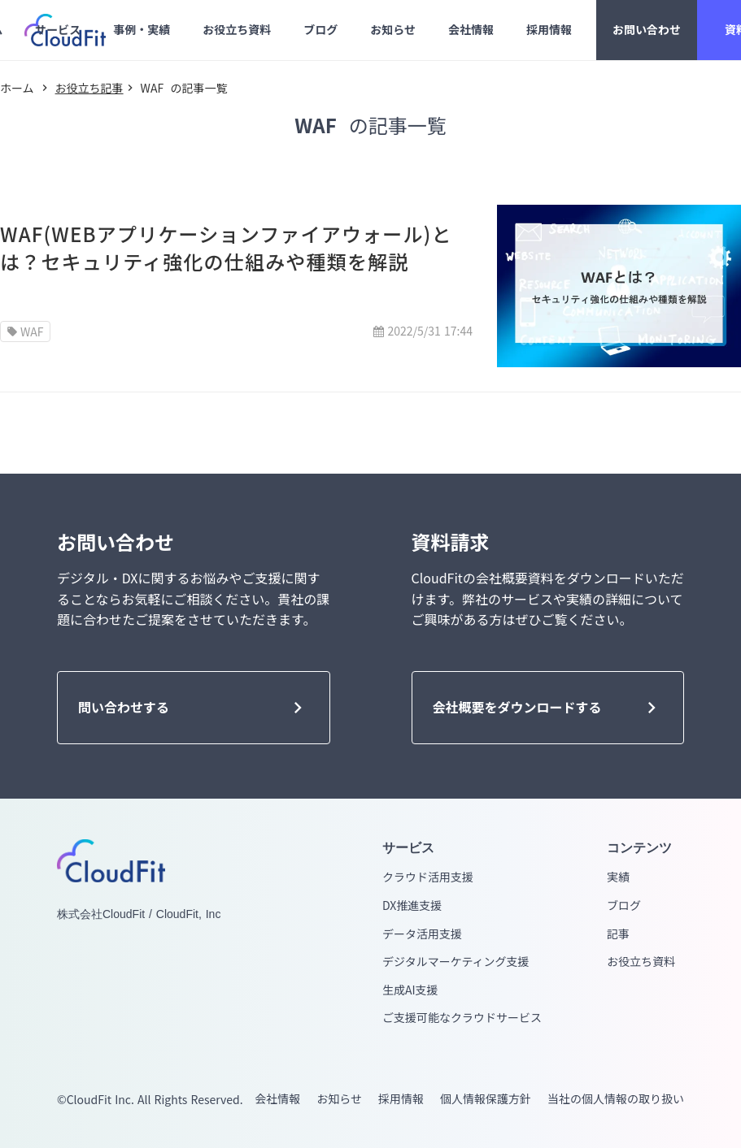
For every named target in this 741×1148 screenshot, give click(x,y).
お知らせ (339, 1099)
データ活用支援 (422, 934)
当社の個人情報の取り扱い (615, 1099)
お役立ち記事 (89, 87)
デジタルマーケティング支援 (456, 961)
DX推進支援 (412, 905)
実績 (618, 877)
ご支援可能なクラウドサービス (462, 1017)
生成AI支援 (410, 990)
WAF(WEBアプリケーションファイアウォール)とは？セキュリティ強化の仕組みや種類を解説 (226, 247)
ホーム (17, 87)
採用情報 (401, 1099)
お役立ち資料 (641, 961)
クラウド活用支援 (427, 877)
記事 (618, 934)
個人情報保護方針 (485, 1099)
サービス (408, 848)
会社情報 (277, 1099)
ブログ (624, 905)
